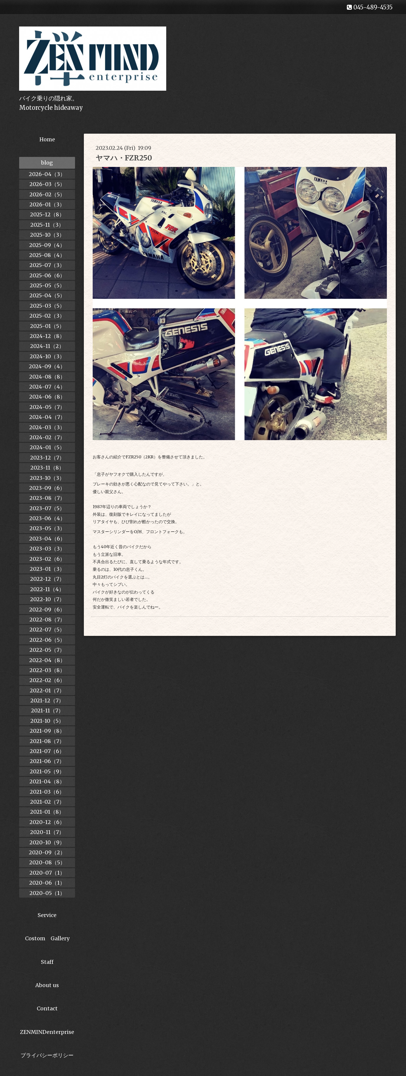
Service (47, 915)
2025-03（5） (47, 305)
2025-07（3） (47, 265)
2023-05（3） (47, 528)
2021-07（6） (47, 751)
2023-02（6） (47, 559)
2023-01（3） (47, 569)
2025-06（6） (47, 275)
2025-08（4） (47, 255)
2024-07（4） (47, 386)
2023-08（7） (47, 498)
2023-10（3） (47, 478)
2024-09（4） (47, 366)
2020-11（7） (47, 832)
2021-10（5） (47, 720)
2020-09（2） (47, 852)
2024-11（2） (47, 346)
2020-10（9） (47, 842)
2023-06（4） (47, 518)
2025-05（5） (47, 285)
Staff (47, 962)
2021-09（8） (47, 730)
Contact (47, 1008)
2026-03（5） (47, 184)
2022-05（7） (47, 649)
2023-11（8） (47, 467)
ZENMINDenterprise (47, 1032)
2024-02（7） (47, 437)
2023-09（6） (47, 488)
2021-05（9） (47, 771)
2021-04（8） (47, 781)
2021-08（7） (47, 741)
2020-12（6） (47, 822)
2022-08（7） (47, 619)
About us (47, 985)
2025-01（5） (47, 326)
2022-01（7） (47, 690)
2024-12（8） (47, 336)
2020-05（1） (47, 893)
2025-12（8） (47, 214)
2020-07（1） (47, 872)
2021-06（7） (47, 761)
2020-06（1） (47, 882)
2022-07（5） (47, 629)
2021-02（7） (47, 801)
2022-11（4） (47, 589)
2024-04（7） (47, 417)
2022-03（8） (47, 670)
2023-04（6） (47, 538)
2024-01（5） (47, 447)
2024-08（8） (47, 376)
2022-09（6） (47, 609)
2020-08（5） (47, 862)
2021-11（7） (47, 710)
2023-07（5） (47, 508)
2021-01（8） (47, 811)
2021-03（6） (47, 791)
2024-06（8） (47, 396)
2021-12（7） (47, 700)
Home (47, 139)
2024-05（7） (47, 407)
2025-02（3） (47, 315)
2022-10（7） (47, 599)
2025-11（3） (47, 224)
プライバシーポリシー (47, 1055)
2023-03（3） (47, 548)
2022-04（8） (47, 660)
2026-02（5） (47, 194)
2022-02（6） (47, 680)
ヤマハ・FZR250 (124, 158)
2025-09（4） (47, 245)
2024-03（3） (47, 427)
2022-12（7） (47, 579)
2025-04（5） (47, 295)
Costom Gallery (47, 938)
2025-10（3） (47, 234)
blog (47, 162)
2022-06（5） (47, 639)
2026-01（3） (47, 204)
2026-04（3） (47, 174)
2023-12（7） (47, 457)
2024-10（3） (47, 356)
